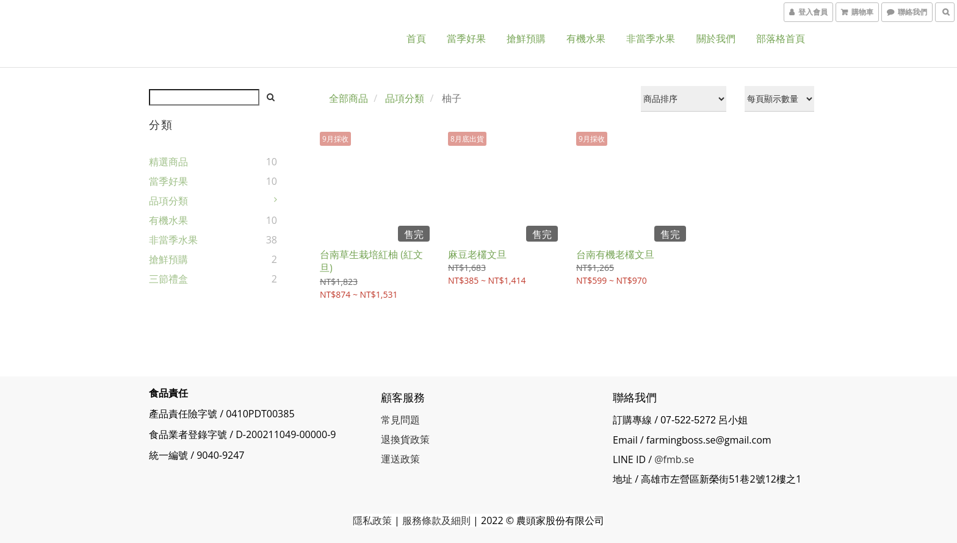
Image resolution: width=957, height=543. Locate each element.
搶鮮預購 (526, 38)
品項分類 (168, 200)
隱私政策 (372, 520)
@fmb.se (674, 459)
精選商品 (168, 161)
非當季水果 (650, 38)
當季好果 (466, 38)
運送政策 (400, 459)
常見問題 (400, 419)
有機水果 (585, 38)
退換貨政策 (405, 439)
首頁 (416, 38)
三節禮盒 (168, 279)
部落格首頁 (780, 38)
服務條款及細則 (436, 520)
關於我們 (715, 38)
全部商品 (348, 98)
